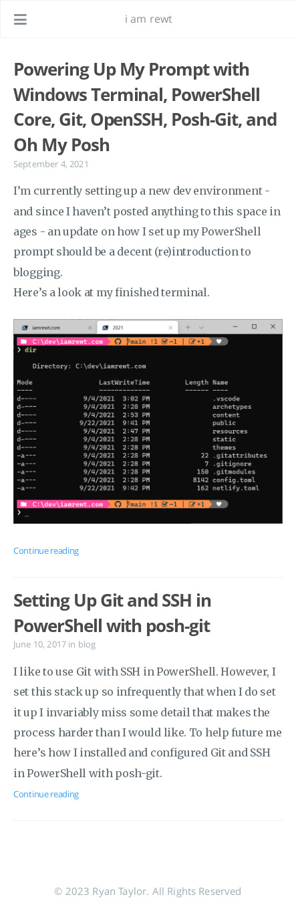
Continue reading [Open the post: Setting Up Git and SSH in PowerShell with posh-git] (46, 794)
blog (87, 644)
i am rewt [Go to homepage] (148, 18)
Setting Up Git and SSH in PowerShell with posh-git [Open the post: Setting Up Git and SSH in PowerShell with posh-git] (112, 612)
